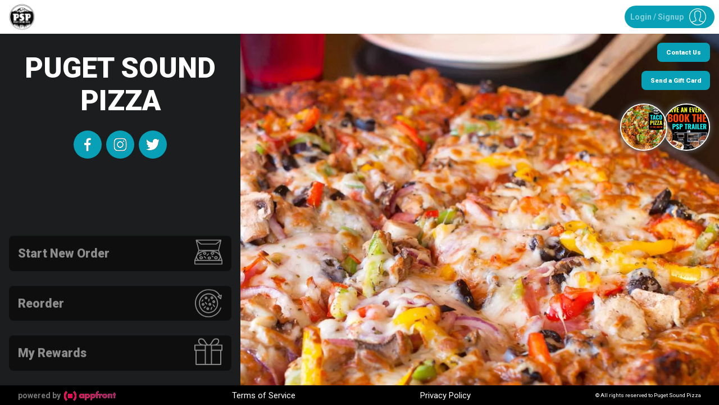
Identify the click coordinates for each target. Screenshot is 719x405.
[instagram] (120, 144)
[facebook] (88, 144)
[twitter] (153, 144)
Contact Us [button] (683, 52)
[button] (670, 17)
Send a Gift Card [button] (675, 80)
